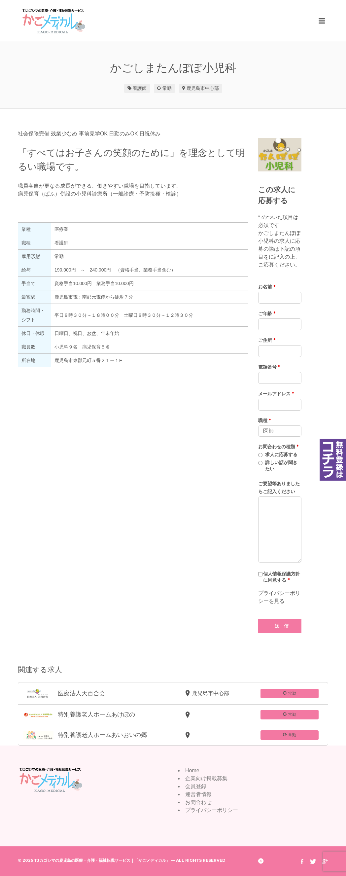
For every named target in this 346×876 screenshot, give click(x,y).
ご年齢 (266, 313)
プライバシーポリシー (211, 810)
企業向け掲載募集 (206, 778)
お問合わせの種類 (278, 447)
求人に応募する (281, 454)
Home (192, 770)
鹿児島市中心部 (203, 88)
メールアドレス (276, 394)
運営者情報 (198, 794)
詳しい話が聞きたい (281, 465)
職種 (264, 420)
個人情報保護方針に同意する (281, 577)
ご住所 (266, 340)
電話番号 (269, 367)
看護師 (140, 88)
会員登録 (195, 786)
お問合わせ (198, 802)
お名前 (266, 287)
